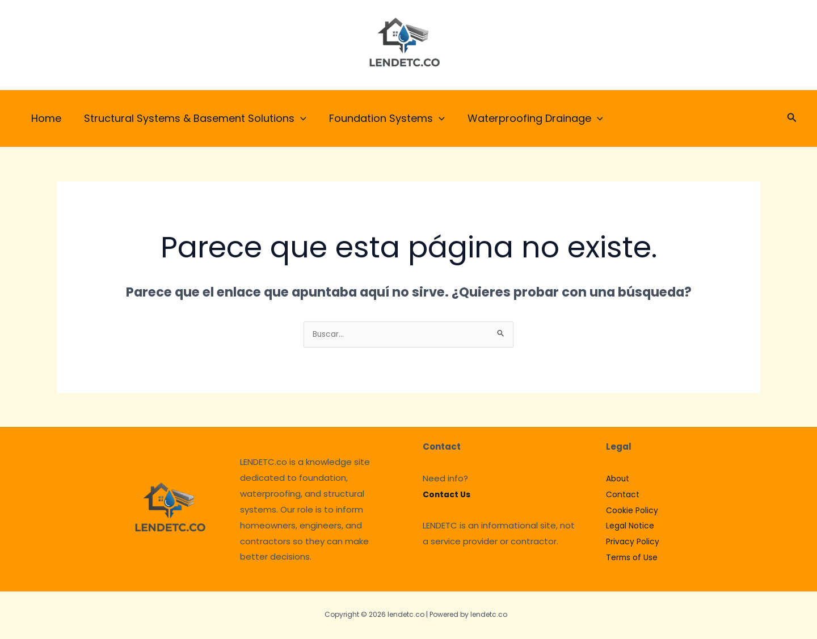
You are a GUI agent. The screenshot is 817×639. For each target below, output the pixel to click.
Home (45, 118)
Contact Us (448, 496)
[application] (297, 118)
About (619, 480)
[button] (792, 118)
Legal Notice (632, 527)
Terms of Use (634, 559)
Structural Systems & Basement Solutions (192, 118)
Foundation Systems (381, 118)
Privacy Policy (634, 543)
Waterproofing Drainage (527, 118)
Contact (624, 496)
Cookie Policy (634, 512)
